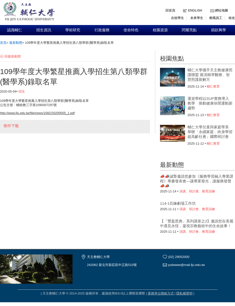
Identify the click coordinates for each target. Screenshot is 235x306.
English (195, 10)
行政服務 (102, 30)
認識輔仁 (14, 30)
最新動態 (15, 43)
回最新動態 (12, 56)
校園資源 (160, 30)
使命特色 (131, 30)
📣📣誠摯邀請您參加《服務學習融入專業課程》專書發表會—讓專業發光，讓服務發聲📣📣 (196, 181)
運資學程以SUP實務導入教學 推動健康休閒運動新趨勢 (210, 103)
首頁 (3, 43)
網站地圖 (221, 10)
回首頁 (170, 10)
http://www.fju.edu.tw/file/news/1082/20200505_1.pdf (37, 113)
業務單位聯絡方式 (161, 293)
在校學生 (177, 18)
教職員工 (215, 18)
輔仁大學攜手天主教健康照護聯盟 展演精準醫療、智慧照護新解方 (210, 75)
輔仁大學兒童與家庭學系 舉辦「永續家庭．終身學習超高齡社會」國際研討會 (210, 132)
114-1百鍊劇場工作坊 (178, 203)
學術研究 (72, 30)
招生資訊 (43, 30)
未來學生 (196, 18)
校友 (231, 18)
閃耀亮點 (189, 30)
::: (211, 7)
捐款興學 (218, 30)
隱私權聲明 (184, 293)
